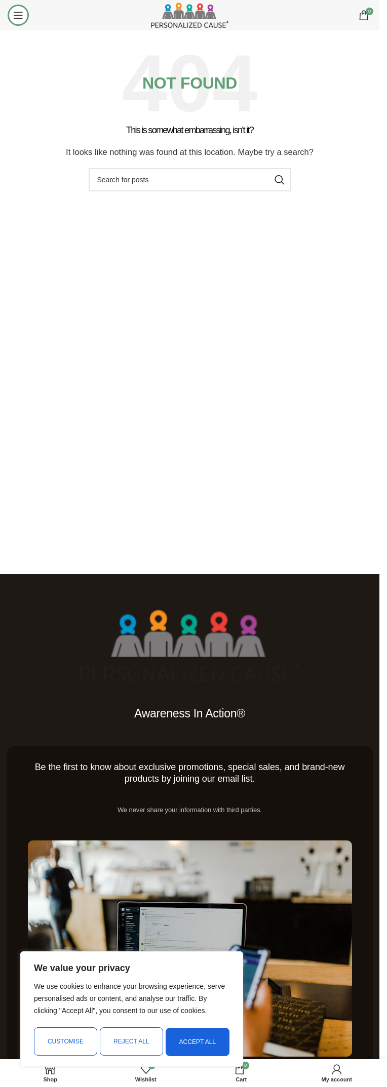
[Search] (190, 179)
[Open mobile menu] (18, 15)
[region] (131, 1010)
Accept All (198, 1041)
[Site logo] (189, 14)
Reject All (131, 1041)
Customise (65, 1041)
